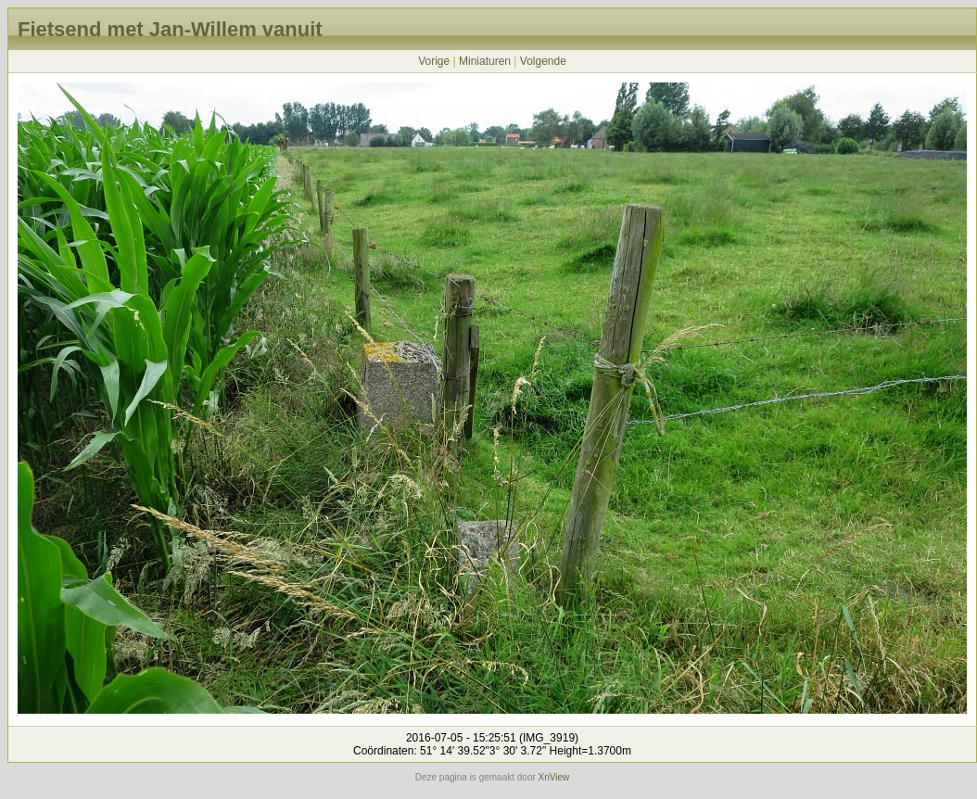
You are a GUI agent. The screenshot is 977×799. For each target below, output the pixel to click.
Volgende (543, 61)
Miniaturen (485, 61)
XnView (554, 777)
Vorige (434, 61)
